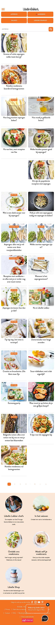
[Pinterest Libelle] (42, 602)
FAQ (14, 613)
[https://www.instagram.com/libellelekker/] (35, 602)
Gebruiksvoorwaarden (20, 609)
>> (46, 484)
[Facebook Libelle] (32, 602)
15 (34, 484)
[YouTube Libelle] (39, 602)
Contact (7, 613)
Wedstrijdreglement (24, 613)
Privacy (7, 609)
